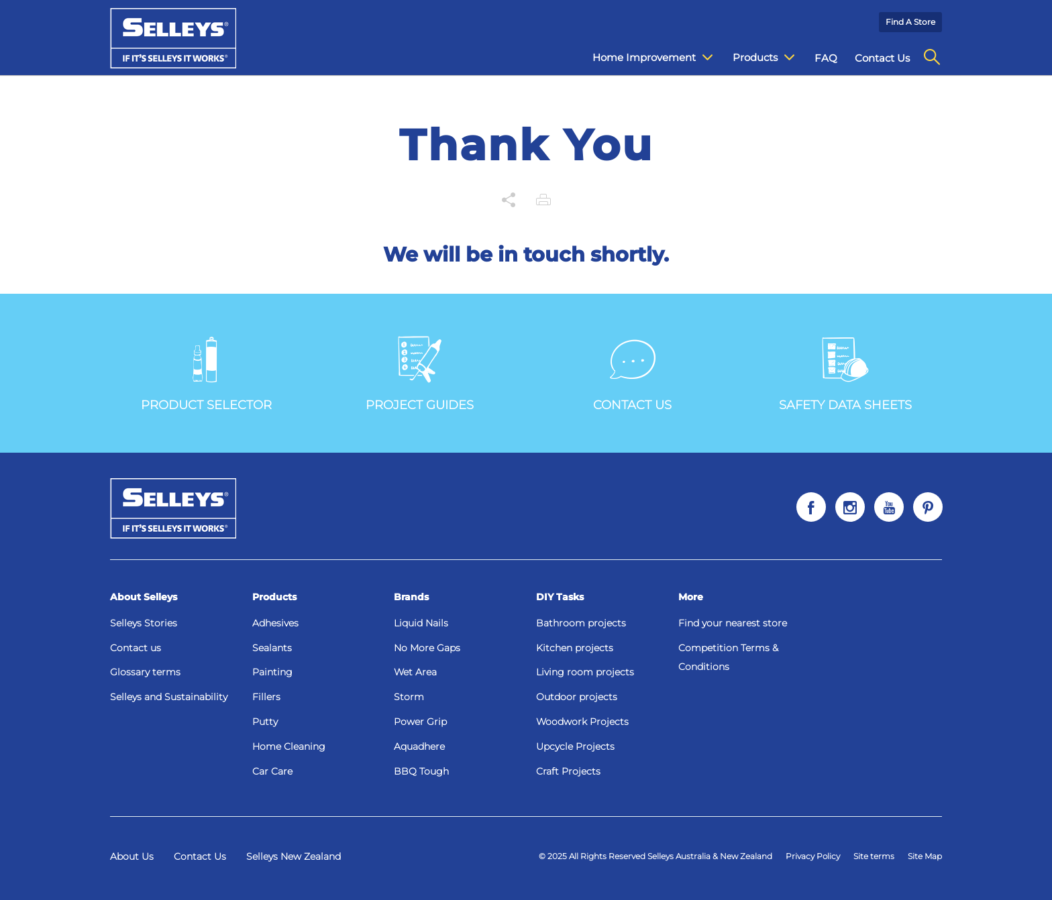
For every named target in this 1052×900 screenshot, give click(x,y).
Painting (272, 672)
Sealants (272, 648)
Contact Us (200, 856)
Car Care (272, 771)
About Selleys (143, 597)
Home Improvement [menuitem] (652, 58)
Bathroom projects (581, 623)
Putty (265, 722)
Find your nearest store (732, 623)
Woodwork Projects (582, 722)
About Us (132, 856)
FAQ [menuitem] (825, 58)
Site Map (925, 856)
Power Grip (420, 722)
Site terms (873, 856)
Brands (411, 597)
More (690, 597)
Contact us (135, 648)
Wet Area (415, 672)
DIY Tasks (560, 597)
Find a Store (910, 22)
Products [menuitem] (763, 58)
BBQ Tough (421, 771)
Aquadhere (419, 746)
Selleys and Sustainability (168, 697)
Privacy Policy (813, 856)
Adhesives (275, 623)
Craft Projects (568, 771)
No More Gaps (427, 648)
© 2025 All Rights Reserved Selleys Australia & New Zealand (655, 856)
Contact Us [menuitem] (882, 58)
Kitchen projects (574, 648)
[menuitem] (932, 57)
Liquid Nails (421, 623)
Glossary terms (145, 672)
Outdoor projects (576, 697)
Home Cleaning (288, 746)
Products (274, 597)
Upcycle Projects (575, 746)
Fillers (266, 697)
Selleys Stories (143, 623)
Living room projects (585, 672)
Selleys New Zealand (293, 856)
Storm (409, 697)
